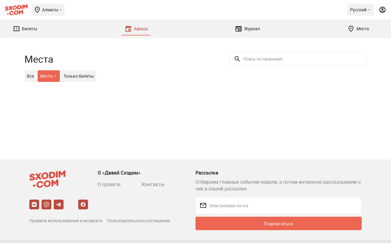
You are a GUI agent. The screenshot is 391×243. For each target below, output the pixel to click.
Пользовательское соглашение (138, 220)
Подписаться (278, 223)
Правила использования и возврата (65, 220)
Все (30, 76)
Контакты (153, 184)
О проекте (109, 184)
